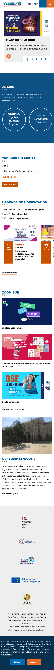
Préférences (7, 654)
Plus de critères (9, 177)
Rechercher (10, 185)
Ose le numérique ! (11, 402)
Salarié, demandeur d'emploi (41, 119)
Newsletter (30, 4)
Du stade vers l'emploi (12, 328)
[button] (26, 59)
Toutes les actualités (13, 410)
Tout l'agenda (9, 273)
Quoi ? (5, 165)
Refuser (17, 662)
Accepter (34, 662)
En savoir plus (10, 494)
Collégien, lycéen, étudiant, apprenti (14, 119)
